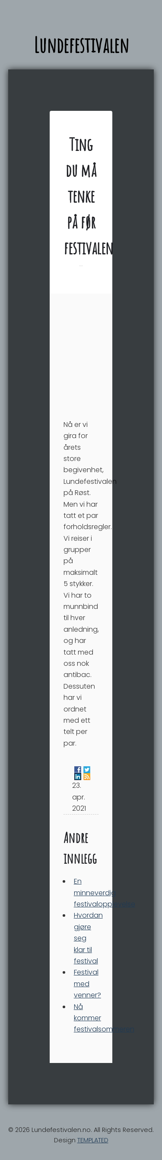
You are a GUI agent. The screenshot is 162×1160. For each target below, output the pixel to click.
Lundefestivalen (81, 44)
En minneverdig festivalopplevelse (104, 892)
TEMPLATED (92, 1140)
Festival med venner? (87, 983)
